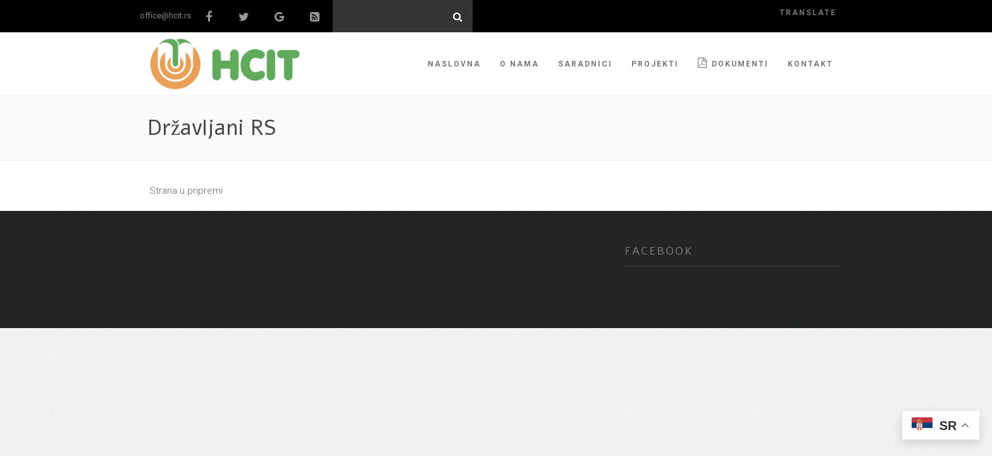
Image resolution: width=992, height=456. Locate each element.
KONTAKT (810, 64)
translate (807, 12)
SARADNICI (585, 64)
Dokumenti (733, 63)
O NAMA (519, 64)
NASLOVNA (454, 64)
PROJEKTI (655, 64)
